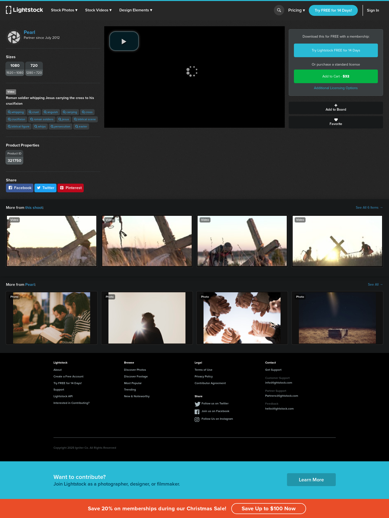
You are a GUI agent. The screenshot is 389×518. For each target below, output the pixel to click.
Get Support (273, 370)
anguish (51, 112)
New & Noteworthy (137, 396)
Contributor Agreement (210, 383)
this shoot (34, 207)
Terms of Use (203, 370)
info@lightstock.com (278, 382)
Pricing (296, 10)
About (57, 370)
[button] (64, 10)
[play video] (124, 41)
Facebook (19, 188)
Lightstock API (63, 396)
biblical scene (85, 119)
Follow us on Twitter (215, 403)
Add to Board (336, 108)
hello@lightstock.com (279, 408)
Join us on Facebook (215, 411)
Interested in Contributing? (71, 403)
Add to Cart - (335, 76)
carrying (70, 112)
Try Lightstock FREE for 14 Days (336, 50)
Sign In (373, 10)
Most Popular (133, 383)
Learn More (311, 479)
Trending (130, 389)
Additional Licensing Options (336, 88)
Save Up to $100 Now (269, 508)
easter (81, 126)
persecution (60, 126)
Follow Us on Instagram (217, 419)
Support (58, 389)
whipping (16, 112)
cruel (34, 112)
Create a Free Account (68, 376)
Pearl (29, 32)
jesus (63, 119)
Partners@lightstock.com (281, 396)
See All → (375, 284)
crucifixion (16, 119)
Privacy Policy (204, 376)
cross (87, 112)
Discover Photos (135, 370)
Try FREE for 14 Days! (333, 10)
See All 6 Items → (369, 207)
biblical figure (18, 126)
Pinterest (70, 188)
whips (40, 126)
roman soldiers (41, 119)
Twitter (45, 188)
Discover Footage (136, 376)
